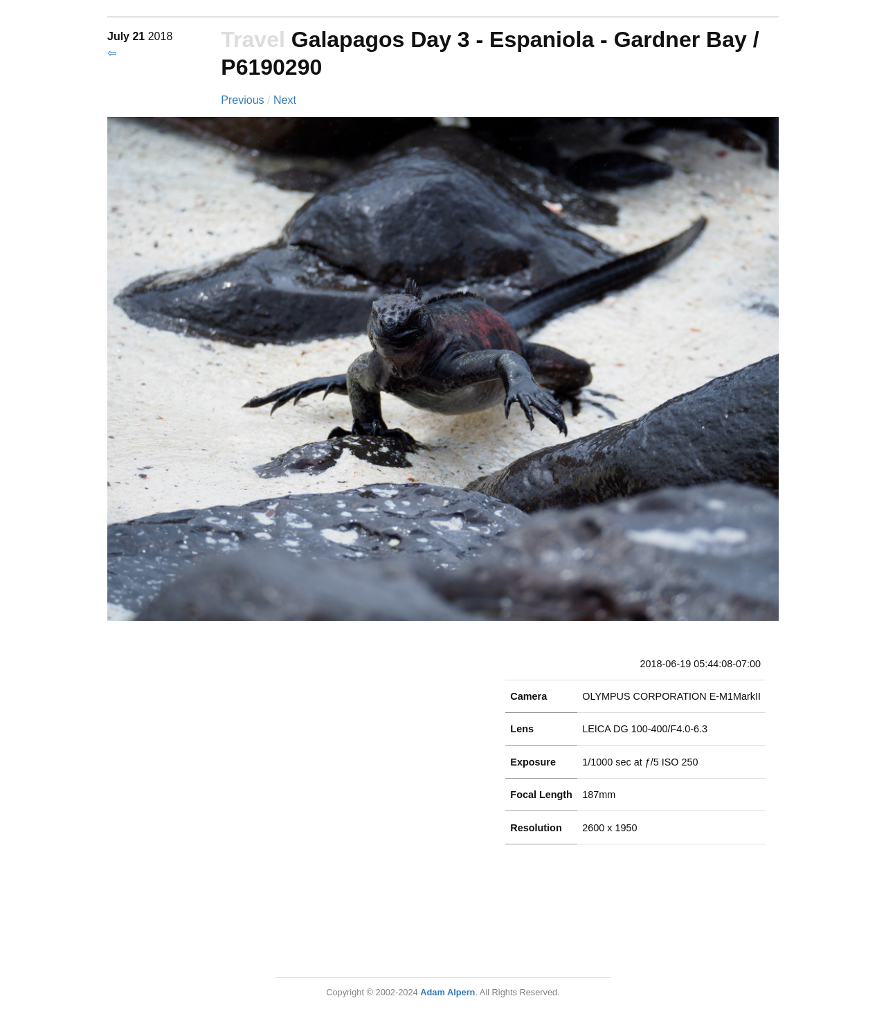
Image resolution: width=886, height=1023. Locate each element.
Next (284, 100)
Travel (253, 39)
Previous (244, 100)
